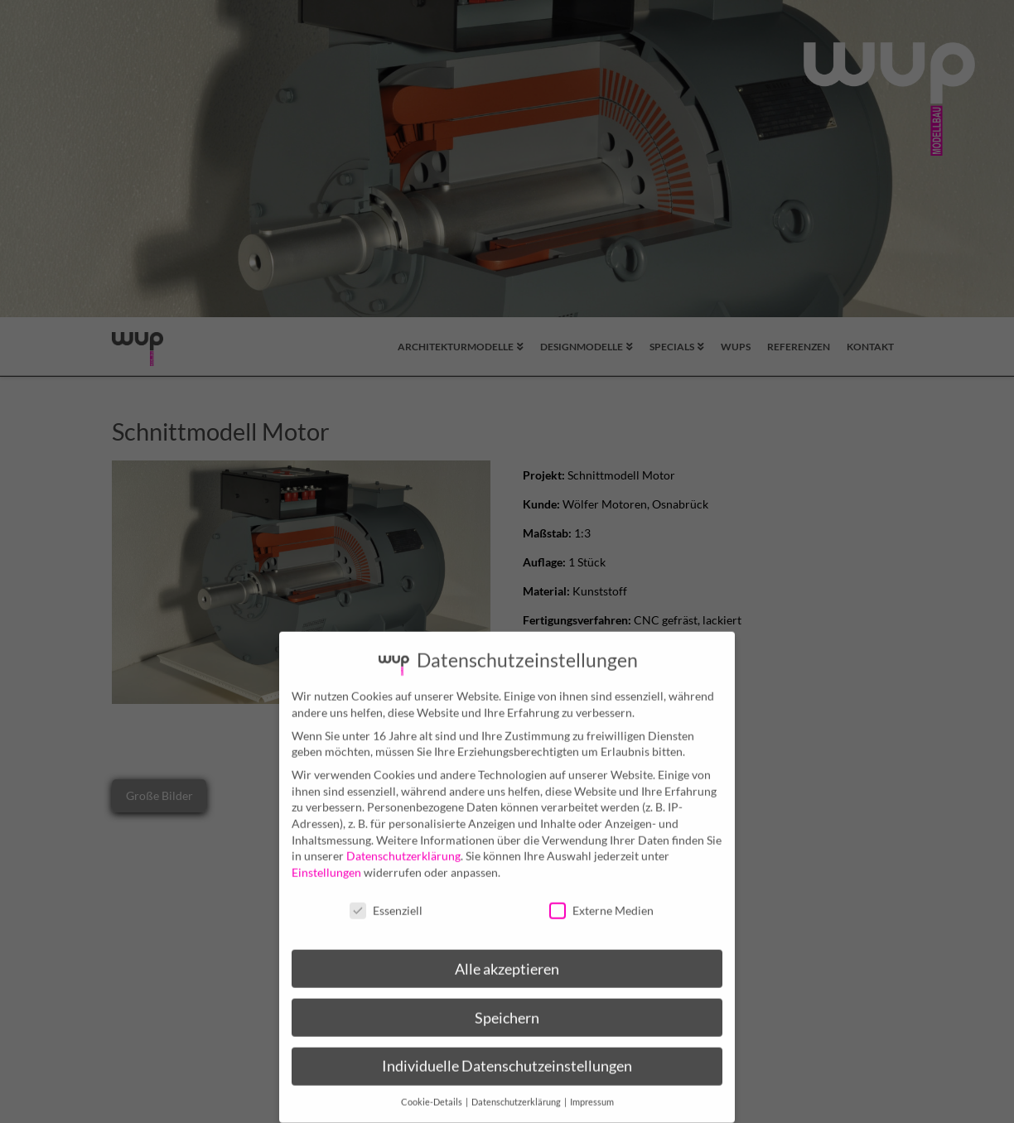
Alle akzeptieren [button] (507, 957)
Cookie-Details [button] (432, 1091)
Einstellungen (326, 860)
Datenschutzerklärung (403, 844)
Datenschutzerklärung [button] (517, 1091)
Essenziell (386, 898)
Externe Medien (601, 898)
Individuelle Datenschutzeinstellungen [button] (507, 1054)
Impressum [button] (592, 1091)
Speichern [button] (507, 1006)
